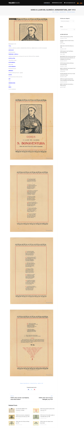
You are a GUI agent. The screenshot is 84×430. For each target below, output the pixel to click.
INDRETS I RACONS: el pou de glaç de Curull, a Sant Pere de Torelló (67, 69)
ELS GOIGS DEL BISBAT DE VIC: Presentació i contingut (21, 409)
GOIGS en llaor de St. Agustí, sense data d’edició (46, 422)
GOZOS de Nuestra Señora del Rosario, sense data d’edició (67, 64)
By (33, 383)
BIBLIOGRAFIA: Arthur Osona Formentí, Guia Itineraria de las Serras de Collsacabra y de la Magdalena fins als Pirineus (67, 58)
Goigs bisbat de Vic (26, 383)
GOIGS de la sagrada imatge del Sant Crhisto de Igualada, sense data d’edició (67, 79)
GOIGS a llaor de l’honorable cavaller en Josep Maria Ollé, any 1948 (47, 416)
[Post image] (12, 410)
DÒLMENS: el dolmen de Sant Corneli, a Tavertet (67, 41)
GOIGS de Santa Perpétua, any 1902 (66, 36)
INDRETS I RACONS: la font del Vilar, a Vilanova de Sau (66, 85)
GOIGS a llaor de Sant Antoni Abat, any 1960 (67, 46)
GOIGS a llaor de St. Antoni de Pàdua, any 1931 (22, 422)
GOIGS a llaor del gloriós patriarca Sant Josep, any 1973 (47, 409)
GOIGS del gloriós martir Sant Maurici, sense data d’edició (66, 52)
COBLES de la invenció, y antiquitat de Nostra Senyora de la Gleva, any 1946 (23, 416)
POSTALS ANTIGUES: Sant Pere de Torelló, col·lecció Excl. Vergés (67, 74)
